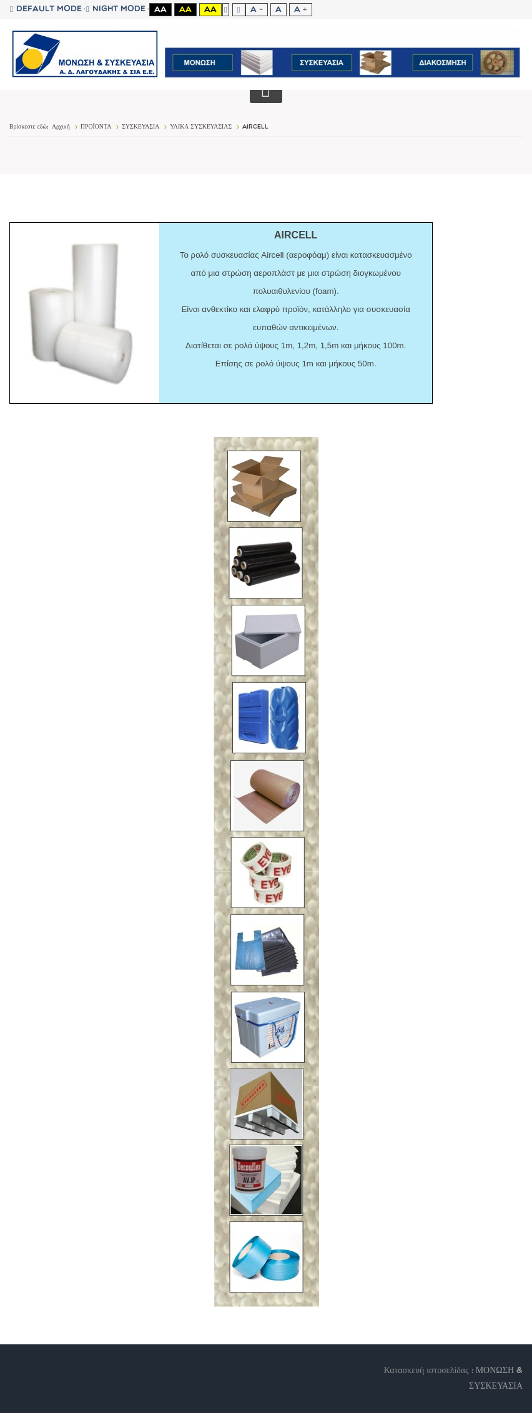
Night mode (115, 9)
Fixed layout (225, 9)
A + (300, 10)
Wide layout (238, 9)
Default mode (46, 9)
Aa (160, 10)
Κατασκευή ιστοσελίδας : (430, 1371)
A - (256, 10)
